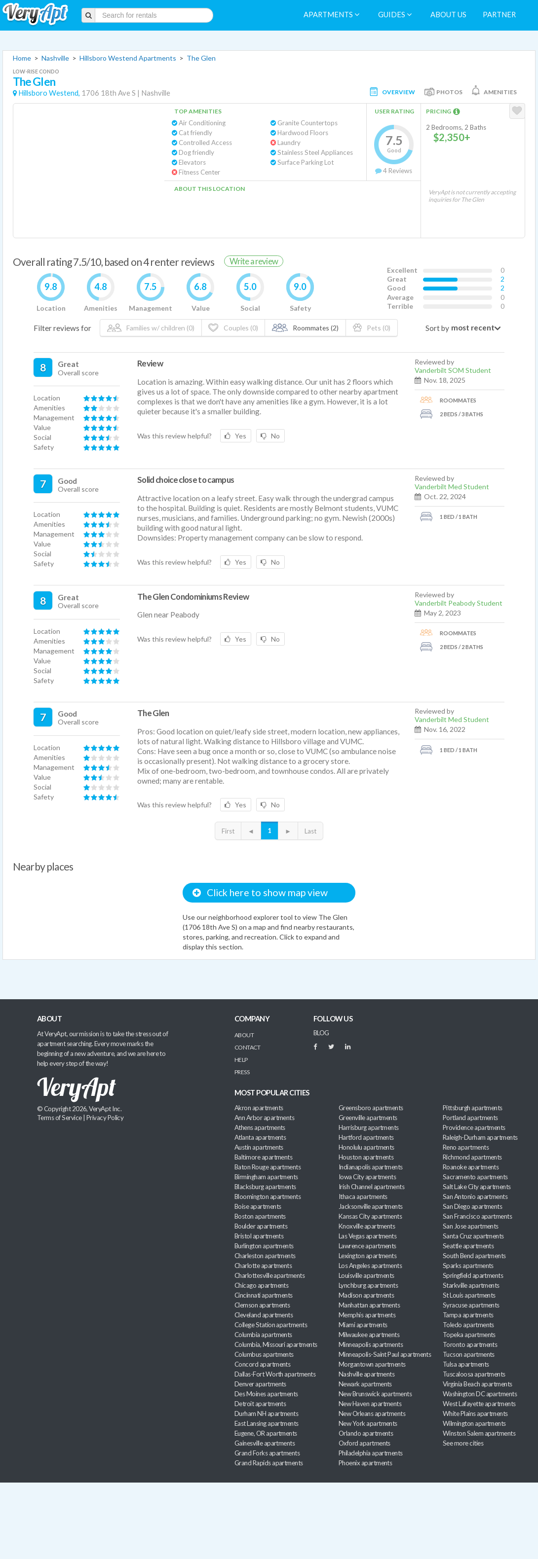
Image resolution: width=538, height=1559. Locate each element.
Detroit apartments (260, 1404)
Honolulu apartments (366, 1147)
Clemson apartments (262, 1305)
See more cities (463, 1443)
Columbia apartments (263, 1335)
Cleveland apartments (263, 1315)
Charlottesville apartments (269, 1275)
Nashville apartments (366, 1374)
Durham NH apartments (266, 1413)
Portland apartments (470, 1118)
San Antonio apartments (475, 1196)
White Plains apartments (475, 1413)
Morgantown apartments (372, 1364)
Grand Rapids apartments (268, 1463)
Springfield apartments (473, 1275)
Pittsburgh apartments (472, 1108)
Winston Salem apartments (479, 1433)
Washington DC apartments (480, 1394)
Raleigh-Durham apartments (480, 1137)
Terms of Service (59, 1118)
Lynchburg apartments (368, 1285)
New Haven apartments (370, 1404)
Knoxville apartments (367, 1226)
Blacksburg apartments (265, 1187)
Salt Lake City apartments (477, 1187)
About (244, 1035)
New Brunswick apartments (375, 1394)
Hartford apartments (366, 1137)
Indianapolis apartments (371, 1167)
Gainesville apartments (264, 1443)
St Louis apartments (469, 1295)
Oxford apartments (364, 1443)
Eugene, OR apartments (265, 1433)
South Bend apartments (474, 1256)
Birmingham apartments (266, 1177)
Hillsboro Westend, (49, 93)
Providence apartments (474, 1127)
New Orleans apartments (372, 1413)
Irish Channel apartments (371, 1187)
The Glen (201, 58)
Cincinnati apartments (263, 1295)
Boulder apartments (260, 1226)
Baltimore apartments (263, 1157)
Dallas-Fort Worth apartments (274, 1374)
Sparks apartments (468, 1265)
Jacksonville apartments (371, 1206)
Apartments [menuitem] (331, 14)
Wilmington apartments (474, 1423)
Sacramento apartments (475, 1177)
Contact (247, 1047)
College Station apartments (270, 1325)
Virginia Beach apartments (477, 1384)
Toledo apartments (468, 1325)
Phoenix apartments (365, 1463)
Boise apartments (257, 1206)
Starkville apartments (471, 1285)
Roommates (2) (305, 328)
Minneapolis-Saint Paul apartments (385, 1354)
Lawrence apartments (367, 1246)
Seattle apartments (468, 1246)
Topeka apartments (469, 1335)
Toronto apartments (470, 1344)
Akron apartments (258, 1108)
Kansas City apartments (370, 1216)
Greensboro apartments (371, 1108)
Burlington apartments (264, 1246)
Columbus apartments (264, 1354)
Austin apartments (258, 1147)
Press (241, 1072)
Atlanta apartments (260, 1137)
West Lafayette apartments (479, 1404)
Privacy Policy (105, 1118)
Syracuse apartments (471, 1305)
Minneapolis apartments (371, 1344)
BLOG (321, 1033)
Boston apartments (260, 1216)
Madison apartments (366, 1295)
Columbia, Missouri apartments (275, 1344)
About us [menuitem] (448, 14)
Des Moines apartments (266, 1394)
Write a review (254, 261)
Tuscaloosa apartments (474, 1374)
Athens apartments (259, 1127)
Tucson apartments (469, 1354)
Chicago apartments (261, 1285)
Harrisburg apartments (369, 1127)
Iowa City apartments (367, 1177)
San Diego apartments (472, 1206)
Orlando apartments (366, 1433)
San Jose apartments (471, 1226)
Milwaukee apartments (369, 1335)
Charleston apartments (265, 1256)
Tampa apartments (468, 1315)
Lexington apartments (367, 1256)
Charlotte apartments (263, 1265)
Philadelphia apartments (371, 1453)
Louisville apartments (366, 1275)
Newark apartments (365, 1384)
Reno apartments (466, 1147)
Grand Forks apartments (267, 1453)
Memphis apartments (367, 1315)
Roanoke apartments (471, 1167)
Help (241, 1059)
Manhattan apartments (369, 1305)
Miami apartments (363, 1325)
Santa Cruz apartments (473, 1236)
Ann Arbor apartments (264, 1118)
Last (310, 831)
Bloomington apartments (267, 1196)
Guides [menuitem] (395, 14)
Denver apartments (260, 1384)
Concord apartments (262, 1364)
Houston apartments (366, 1157)
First (228, 831)
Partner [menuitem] (499, 14)
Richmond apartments (472, 1157)
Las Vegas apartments (367, 1236)
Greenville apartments (368, 1118)
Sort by (437, 328)
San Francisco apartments (477, 1216)
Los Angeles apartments (370, 1265)
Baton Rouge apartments (267, 1167)
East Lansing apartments (266, 1423)
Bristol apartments (258, 1236)
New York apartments (368, 1423)
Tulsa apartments (466, 1364)
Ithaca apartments (363, 1196)
